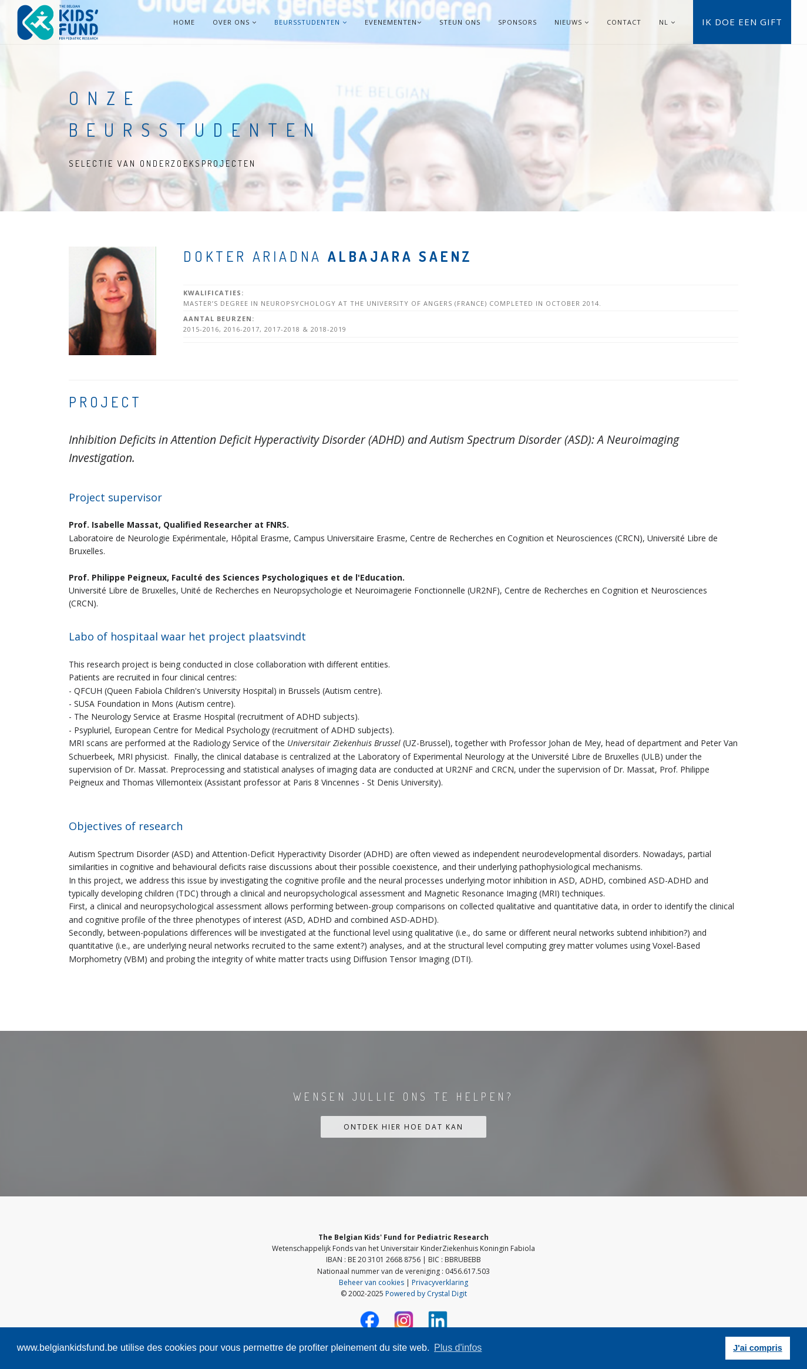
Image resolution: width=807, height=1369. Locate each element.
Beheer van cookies (371, 1282)
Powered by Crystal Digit (426, 1294)
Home (184, 22)
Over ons (235, 22)
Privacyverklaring (440, 1282)
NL (663, 22)
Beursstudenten (310, 22)
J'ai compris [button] (757, 1348)
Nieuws (571, 22)
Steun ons (459, 22)
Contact (624, 22)
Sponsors (517, 22)
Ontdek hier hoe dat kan (403, 1127)
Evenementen (393, 22)
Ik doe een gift (742, 22)
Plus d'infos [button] (458, 1348)
